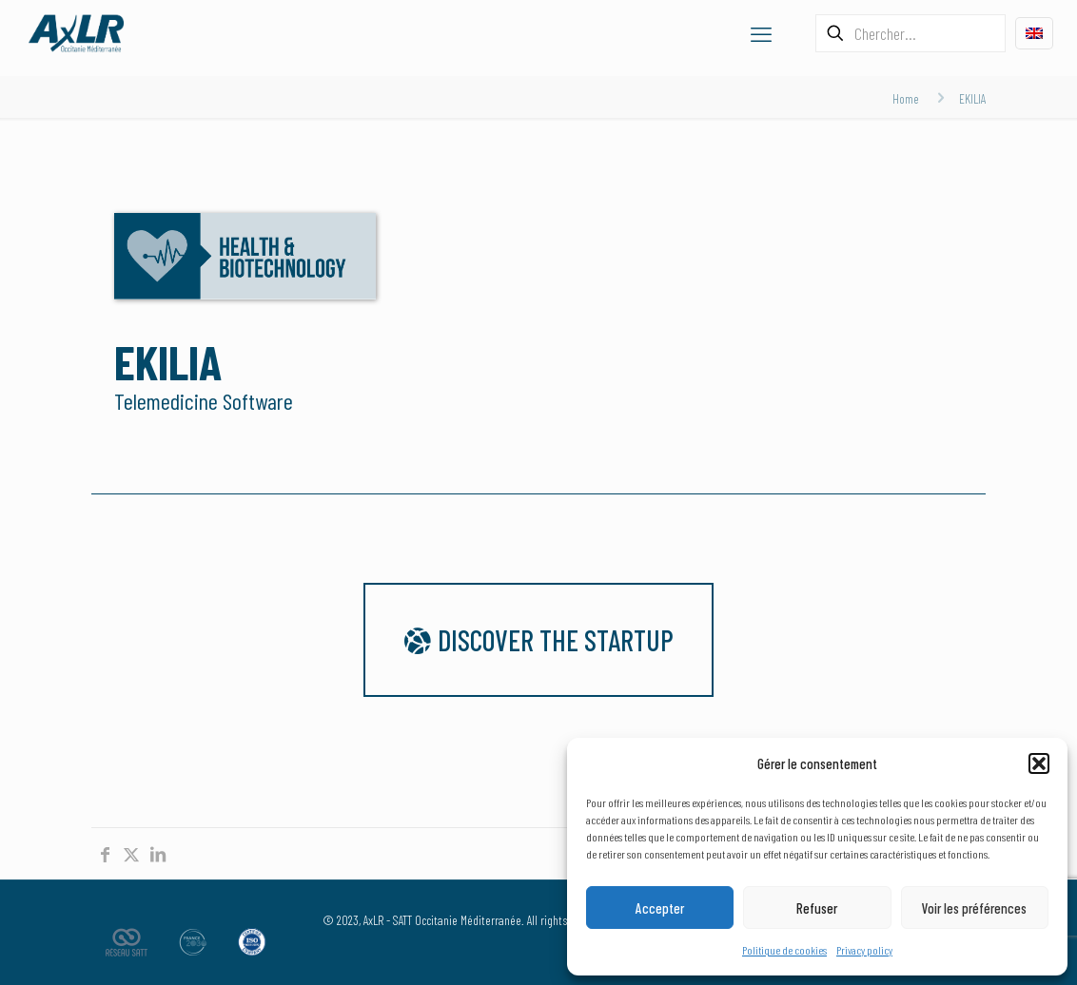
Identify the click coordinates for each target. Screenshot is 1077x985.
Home (905, 98)
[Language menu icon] (1034, 33)
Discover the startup (538, 640)
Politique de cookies (784, 949)
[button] (1038, 763)
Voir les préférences (974, 908)
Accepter (660, 908)
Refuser (816, 908)
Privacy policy (864, 949)
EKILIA (972, 98)
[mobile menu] (761, 33)
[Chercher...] (910, 33)
